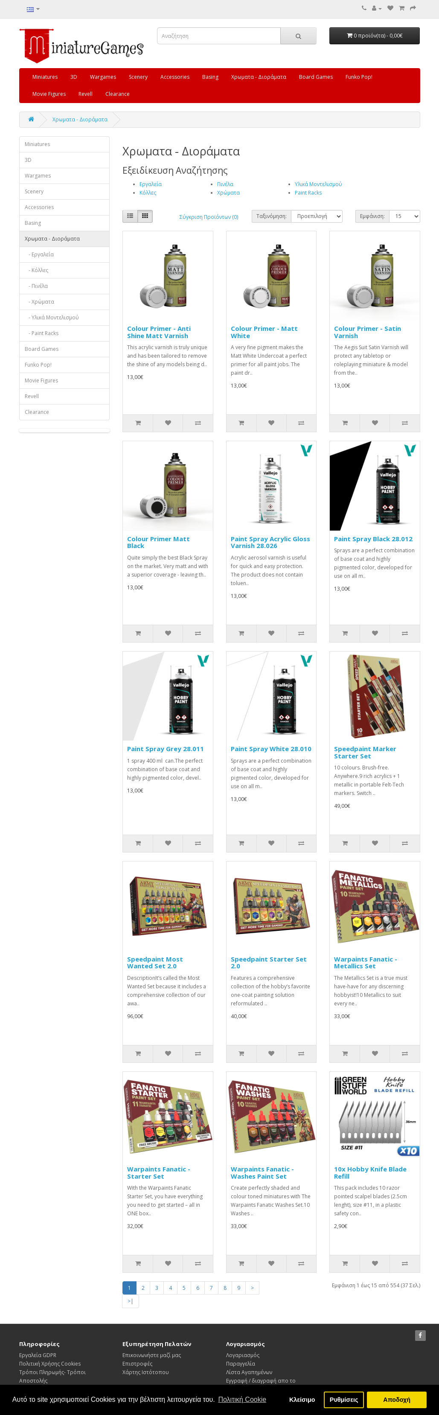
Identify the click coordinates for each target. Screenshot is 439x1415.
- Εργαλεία (39, 254)
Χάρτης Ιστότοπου (145, 1372)
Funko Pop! (359, 76)
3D (73, 76)
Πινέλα (225, 184)
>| (131, 1301)
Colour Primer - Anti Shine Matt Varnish (159, 332)
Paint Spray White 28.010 (271, 748)
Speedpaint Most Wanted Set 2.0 (155, 962)
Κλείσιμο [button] (302, 1399)
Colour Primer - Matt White (264, 332)
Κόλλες (148, 192)
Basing (210, 76)
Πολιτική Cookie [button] (242, 1399)
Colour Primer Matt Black (158, 542)
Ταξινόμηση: (271, 216)
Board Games (316, 76)
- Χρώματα (39, 301)
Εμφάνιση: (372, 216)
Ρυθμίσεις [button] (344, 1399)
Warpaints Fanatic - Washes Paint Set (262, 1172)
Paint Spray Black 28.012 (373, 538)
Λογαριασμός (242, 1355)
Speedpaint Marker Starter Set (365, 752)
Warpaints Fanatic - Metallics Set (365, 962)
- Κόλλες (36, 270)
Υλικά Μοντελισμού (318, 184)
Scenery (138, 76)
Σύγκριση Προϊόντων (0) (209, 217)
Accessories (174, 76)
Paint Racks (308, 192)
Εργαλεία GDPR (37, 1355)
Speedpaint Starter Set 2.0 (269, 962)
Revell (85, 94)
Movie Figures (49, 94)
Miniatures (45, 76)
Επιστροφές (137, 1363)
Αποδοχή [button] (396, 1399)
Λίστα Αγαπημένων (249, 1372)
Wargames (103, 76)
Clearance (117, 94)
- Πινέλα (36, 286)
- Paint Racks (41, 333)
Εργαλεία (151, 184)
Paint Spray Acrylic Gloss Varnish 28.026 (270, 542)
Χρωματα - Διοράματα (258, 76)
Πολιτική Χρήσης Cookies (50, 1363)
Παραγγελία (240, 1363)
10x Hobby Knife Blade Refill (370, 1172)
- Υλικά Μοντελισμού (52, 317)
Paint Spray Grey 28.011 (165, 748)
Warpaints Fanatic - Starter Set (158, 1172)
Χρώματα (228, 192)
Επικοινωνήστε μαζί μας (151, 1355)
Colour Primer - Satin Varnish (367, 332)
